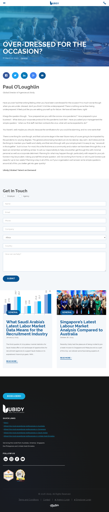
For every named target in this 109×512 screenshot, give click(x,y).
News (6, 423)
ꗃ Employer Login (82, 500)
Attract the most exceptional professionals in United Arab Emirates (29, 436)
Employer (11, 196)
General (24, 58)
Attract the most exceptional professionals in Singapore (25, 429)
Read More (11, 361)
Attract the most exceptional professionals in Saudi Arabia (26, 433)
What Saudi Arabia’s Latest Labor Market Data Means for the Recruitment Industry (27, 327)
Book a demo (14, 396)
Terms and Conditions (29, 500)
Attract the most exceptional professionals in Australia (24, 426)
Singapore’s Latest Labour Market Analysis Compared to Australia (81, 327)
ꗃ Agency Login (62, 500)
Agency (26, 196)
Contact (46, 500)
